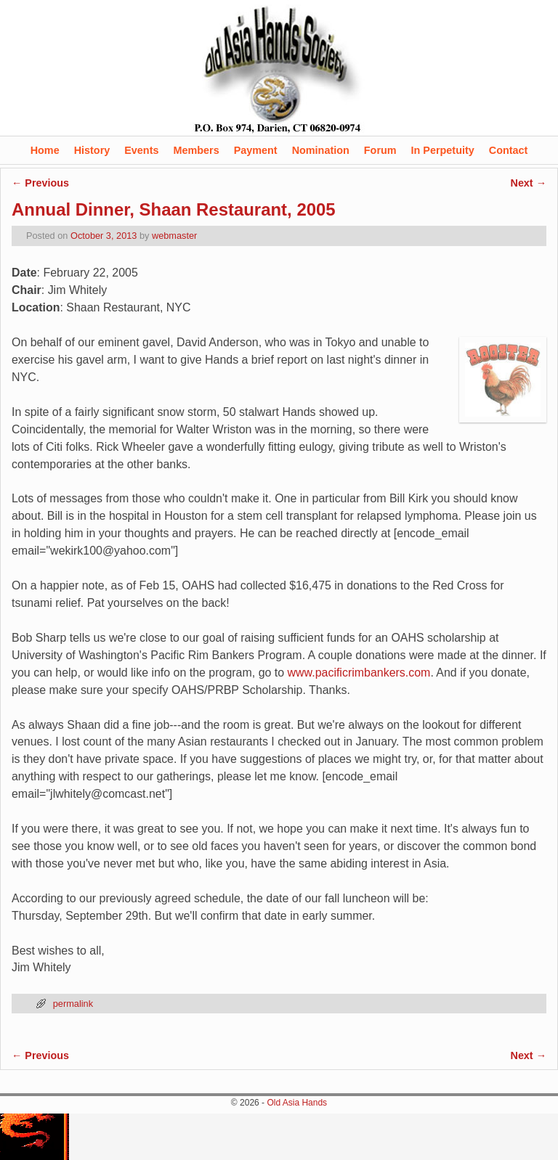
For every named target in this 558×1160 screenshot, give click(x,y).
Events (141, 150)
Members (196, 150)
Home (45, 150)
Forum (380, 150)
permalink (73, 1003)
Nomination (320, 150)
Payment (256, 150)
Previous (40, 183)
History (92, 150)
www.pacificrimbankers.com (359, 672)
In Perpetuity (442, 150)
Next (528, 183)
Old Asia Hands (297, 1103)
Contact (508, 150)
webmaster (174, 235)
